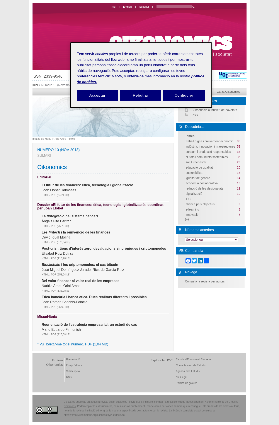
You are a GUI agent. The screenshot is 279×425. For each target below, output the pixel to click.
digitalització (194, 193)
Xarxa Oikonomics (228, 91)
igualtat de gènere (198, 178)
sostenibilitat (194, 172)
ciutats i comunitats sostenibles (207, 157)
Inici (35, 85)
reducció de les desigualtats (204, 188)
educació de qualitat (199, 167)
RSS (195, 115)
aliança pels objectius (200, 204)
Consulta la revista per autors (205, 281)
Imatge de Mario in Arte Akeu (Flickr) (53, 139)
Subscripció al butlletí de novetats (214, 110)
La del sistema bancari (70, 216)
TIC (188, 199)
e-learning (192, 209)
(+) (187, 219)
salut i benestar (196, 162)
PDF (60, 195)
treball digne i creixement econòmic (209, 141)
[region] (141, 75)
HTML (45, 195)
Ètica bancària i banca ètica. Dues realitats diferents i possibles (94, 297)
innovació (192, 214)
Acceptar (97, 95)
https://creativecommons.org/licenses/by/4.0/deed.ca (94, 414)
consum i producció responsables (208, 151)
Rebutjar (140, 95)
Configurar (184, 95)
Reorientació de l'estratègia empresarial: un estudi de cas (89, 324)
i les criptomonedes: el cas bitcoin (80, 264)
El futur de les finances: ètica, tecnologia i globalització (87, 185)
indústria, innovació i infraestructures (210, 146)
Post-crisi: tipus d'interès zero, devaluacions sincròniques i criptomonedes (104, 248)
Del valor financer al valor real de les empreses (80, 281)
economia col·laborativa (202, 183)
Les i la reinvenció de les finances (76, 232)
